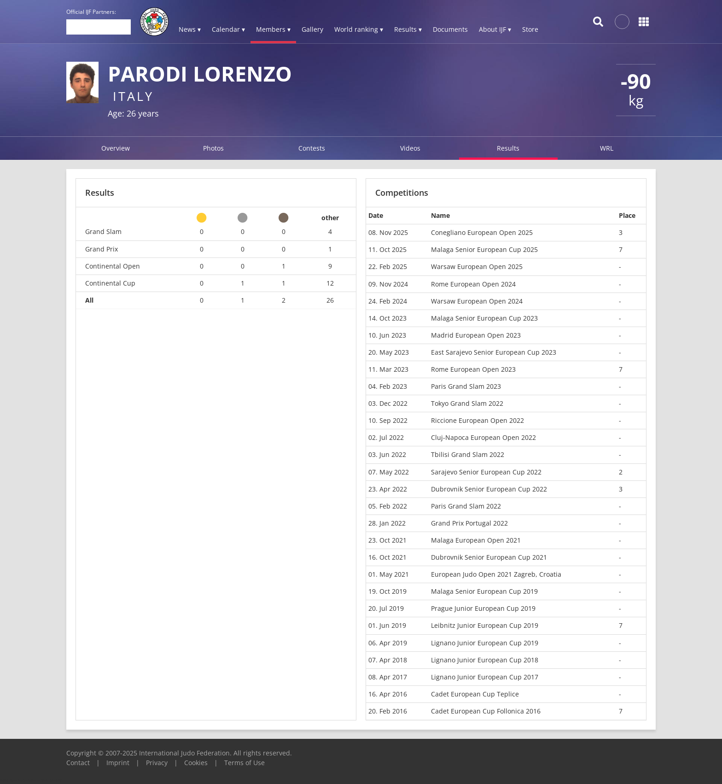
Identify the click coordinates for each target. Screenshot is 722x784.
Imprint (117, 762)
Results (508, 148)
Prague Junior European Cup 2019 (483, 608)
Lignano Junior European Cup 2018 (484, 659)
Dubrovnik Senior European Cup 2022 (489, 489)
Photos (213, 148)
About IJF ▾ (495, 29)
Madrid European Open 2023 (476, 335)
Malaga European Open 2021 (476, 540)
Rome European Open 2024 (473, 284)
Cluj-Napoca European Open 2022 (483, 437)
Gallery (312, 29)
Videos (410, 148)
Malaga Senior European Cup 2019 (484, 591)
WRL (606, 148)
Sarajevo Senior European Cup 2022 (486, 472)
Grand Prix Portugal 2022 (469, 523)
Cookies (196, 762)
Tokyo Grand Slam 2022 (467, 403)
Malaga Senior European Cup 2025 (484, 249)
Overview (115, 148)
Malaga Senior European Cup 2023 (484, 318)
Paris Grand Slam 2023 (466, 386)
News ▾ (190, 29)
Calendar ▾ (228, 29)
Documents (450, 29)
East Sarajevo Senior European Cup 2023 (493, 352)
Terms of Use (244, 762)
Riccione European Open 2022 (477, 420)
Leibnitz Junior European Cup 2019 (484, 625)
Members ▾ (273, 29)
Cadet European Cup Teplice (475, 694)
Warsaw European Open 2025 (477, 266)
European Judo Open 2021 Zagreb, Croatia (496, 574)
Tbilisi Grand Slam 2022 (467, 454)
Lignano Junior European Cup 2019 (484, 642)
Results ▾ (408, 29)
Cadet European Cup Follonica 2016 (486, 711)
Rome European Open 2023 (473, 369)
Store (530, 29)
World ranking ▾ (358, 29)
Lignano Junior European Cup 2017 (484, 677)
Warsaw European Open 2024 (477, 301)
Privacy (157, 762)
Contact (78, 762)
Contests (311, 148)
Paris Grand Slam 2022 (466, 506)
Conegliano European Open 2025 (482, 232)
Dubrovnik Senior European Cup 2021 (489, 557)
